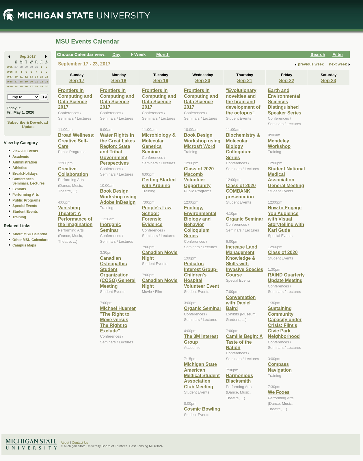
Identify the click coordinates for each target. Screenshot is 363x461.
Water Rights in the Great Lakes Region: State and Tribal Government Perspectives (117, 148)
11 (21, 76)
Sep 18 (118, 80)
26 (26, 86)
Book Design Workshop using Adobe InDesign (118, 196)
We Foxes (278, 392)
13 (31, 76)
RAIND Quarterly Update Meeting (286, 277)
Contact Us (80, 442)
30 (31, 66)
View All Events (25, 151)
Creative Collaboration (73, 171)
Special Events (24, 206)
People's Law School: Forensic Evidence (157, 216)
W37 (10, 76)
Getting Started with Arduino (159, 182)
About (65, 442)
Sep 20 (202, 80)
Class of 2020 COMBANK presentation (241, 191)
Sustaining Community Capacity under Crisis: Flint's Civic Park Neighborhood (284, 322)
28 (21, 66)
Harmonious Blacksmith (239, 378)
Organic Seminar (202, 308)
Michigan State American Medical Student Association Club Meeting (202, 375)
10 (16, 76)
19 (26, 81)
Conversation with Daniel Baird (241, 303)
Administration (24, 162)
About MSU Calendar (29, 234)
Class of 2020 (282, 252)
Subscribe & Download (27, 122)
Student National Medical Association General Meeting (286, 177)
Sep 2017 (28, 56)
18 (21, 81)
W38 (10, 81)
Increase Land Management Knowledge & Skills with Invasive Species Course (244, 260)
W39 (10, 86)
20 (31, 81)
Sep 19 (160, 80)
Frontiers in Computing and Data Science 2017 (75, 99)
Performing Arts (25, 195)
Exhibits (19, 189)
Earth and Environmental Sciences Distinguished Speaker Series (284, 101)
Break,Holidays (25, 174)
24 (16, 86)
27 (16, 66)
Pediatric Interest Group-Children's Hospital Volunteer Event (201, 275)
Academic (20, 157)
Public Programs (26, 200)
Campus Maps (24, 245)
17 (16, 81)
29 (26, 66)
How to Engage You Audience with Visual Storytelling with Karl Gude (286, 219)
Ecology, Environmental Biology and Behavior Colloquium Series (200, 221)
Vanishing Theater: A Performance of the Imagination (75, 216)
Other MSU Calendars (30, 240)
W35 (10, 66)
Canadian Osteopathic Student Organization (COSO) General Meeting (117, 272)
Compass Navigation (280, 367)
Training (19, 217)
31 (36, 66)
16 (46, 76)
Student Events (25, 212)
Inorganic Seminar (110, 227)
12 (26, 76)
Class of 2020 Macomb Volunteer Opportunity (199, 177)
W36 (10, 71)
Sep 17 (76, 80)
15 (41, 76)
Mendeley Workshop (279, 143)
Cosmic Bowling (202, 408)
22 (41, 81)
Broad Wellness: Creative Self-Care (76, 140)
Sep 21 (244, 80)
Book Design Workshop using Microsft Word (202, 140)
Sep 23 (328, 80)
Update (28, 127)
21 (36, 81)
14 (36, 76)
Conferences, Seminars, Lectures (28, 181)
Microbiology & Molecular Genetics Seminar (159, 143)
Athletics (19, 168)
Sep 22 (286, 80)
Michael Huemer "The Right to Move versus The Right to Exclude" (118, 319)
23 (46, 81)
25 (21, 86)
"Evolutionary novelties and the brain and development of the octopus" (243, 101)
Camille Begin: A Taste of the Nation (244, 342)
